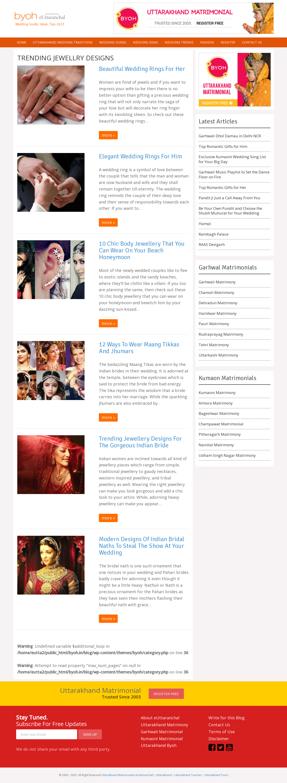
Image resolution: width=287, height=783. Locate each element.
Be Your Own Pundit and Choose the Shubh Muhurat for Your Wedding (230, 211)
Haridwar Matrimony (218, 313)
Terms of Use (222, 731)
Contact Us (219, 724)
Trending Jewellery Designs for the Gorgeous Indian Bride (140, 442)
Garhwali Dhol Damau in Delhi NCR (230, 135)
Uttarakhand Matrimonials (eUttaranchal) (127, 775)
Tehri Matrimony (214, 344)
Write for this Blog (227, 717)
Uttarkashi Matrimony (218, 355)
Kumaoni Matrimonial (162, 738)
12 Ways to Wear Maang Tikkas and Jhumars (139, 348)
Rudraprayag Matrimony (221, 334)
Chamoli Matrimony (216, 292)
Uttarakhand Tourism (188, 775)
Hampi (205, 223)
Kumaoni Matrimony (217, 392)
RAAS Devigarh (212, 244)
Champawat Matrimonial (221, 423)
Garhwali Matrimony (217, 281)
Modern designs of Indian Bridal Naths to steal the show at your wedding (141, 545)
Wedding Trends (179, 42)
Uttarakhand (164, 775)
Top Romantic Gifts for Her (222, 187)
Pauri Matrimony (214, 323)
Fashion (207, 42)
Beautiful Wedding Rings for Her (142, 69)
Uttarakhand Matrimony (164, 724)
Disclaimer (219, 738)
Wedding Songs (112, 42)
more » (108, 135)
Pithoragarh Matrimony (220, 434)
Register (228, 42)
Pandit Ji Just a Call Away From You (229, 197)
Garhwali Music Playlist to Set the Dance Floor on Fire (234, 174)
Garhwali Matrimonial (162, 731)
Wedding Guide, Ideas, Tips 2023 (40, 24)
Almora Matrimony (216, 403)
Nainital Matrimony (216, 444)
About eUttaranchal (160, 717)
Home (21, 42)
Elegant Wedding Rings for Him (140, 156)
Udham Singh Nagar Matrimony (227, 455)
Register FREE (166, 693)
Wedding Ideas (145, 42)
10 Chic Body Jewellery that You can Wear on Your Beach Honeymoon (142, 250)
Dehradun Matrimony (218, 302)
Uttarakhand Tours (216, 775)
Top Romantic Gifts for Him (223, 146)
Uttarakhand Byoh (158, 745)
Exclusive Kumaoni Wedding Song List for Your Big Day (232, 159)
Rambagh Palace (213, 234)
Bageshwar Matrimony (219, 413)
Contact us (252, 42)
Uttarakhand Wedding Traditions (63, 42)
